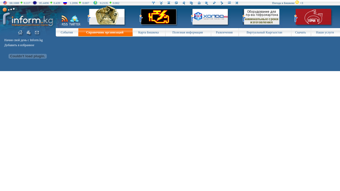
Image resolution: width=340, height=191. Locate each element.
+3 (301, 3)
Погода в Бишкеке (283, 3)
